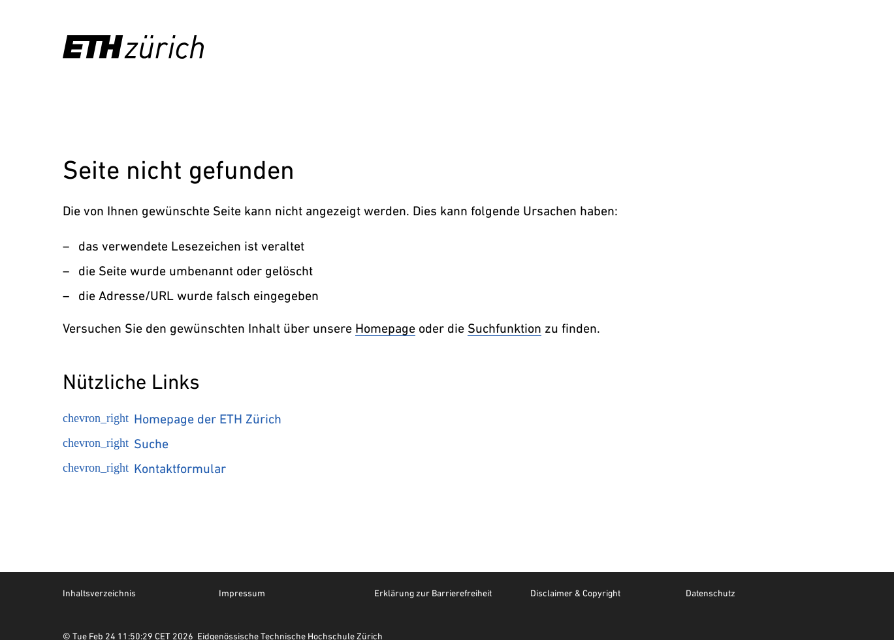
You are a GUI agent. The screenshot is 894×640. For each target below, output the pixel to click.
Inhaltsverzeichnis (99, 593)
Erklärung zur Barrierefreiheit (433, 593)
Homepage (385, 328)
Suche (115, 443)
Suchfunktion (504, 328)
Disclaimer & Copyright (575, 593)
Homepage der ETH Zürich (172, 419)
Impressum (242, 593)
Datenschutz (710, 593)
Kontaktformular (144, 468)
